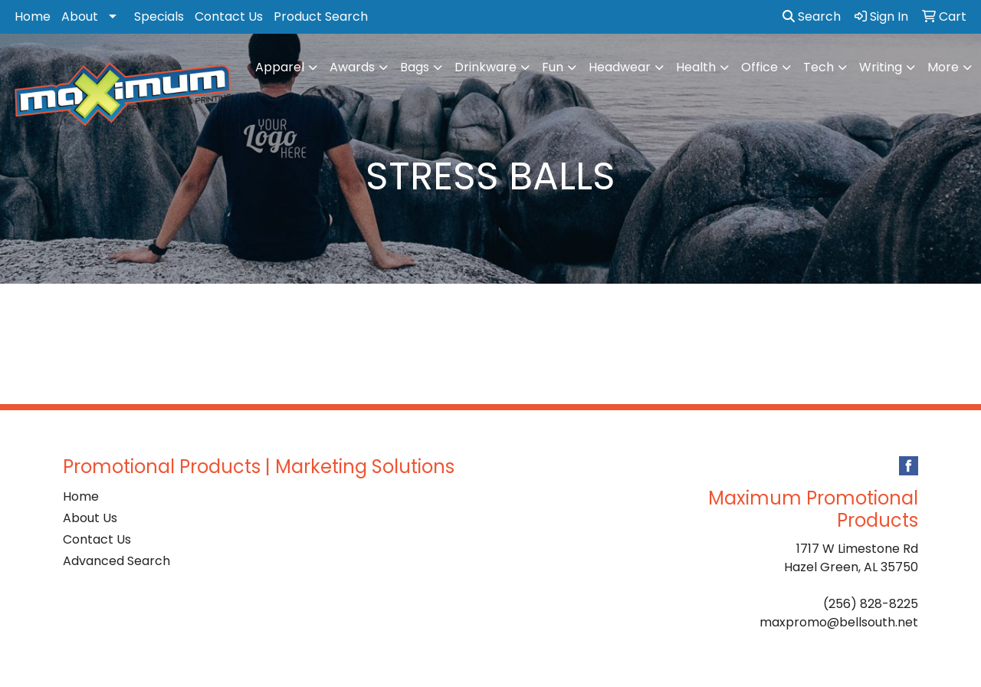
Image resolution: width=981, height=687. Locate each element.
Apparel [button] (279, 67)
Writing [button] (880, 67)
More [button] (943, 67)
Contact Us (229, 16)
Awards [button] (352, 67)
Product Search (321, 16)
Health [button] (696, 67)
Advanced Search (116, 561)
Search (812, 16)
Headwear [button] (620, 67)
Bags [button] (414, 67)
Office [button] (759, 67)
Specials (159, 16)
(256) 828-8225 (870, 604)
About (79, 16)
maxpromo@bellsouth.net (839, 622)
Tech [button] (818, 67)
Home (33, 16)
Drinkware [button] (485, 67)
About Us (90, 518)
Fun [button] (552, 67)
